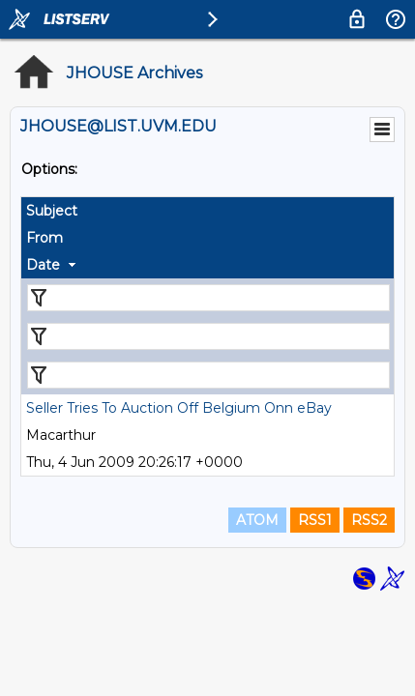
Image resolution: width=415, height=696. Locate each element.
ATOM (257, 520)
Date (43, 265)
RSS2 (369, 520)
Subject (51, 210)
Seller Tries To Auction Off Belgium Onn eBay (179, 408)
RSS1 (315, 520)
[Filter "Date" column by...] (208, 375)
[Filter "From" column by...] (208, 336)
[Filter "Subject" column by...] (208, 297)
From (44, 237)
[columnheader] (207, 210)
